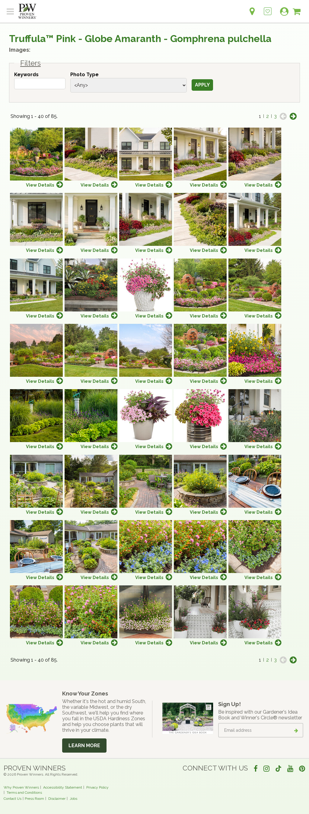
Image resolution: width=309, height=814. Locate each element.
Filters (30, 63)
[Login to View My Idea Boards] (267, 8)
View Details (40, 184)
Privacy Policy (97, 787)
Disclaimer (56, 798)
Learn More (84, 745)
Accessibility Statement (62, 787)
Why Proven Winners (21, 787)
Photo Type (84, 74)
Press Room (34, 798)
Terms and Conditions (24, 792)
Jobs (73, 798)
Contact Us (12, 798)
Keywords (26, 74)
